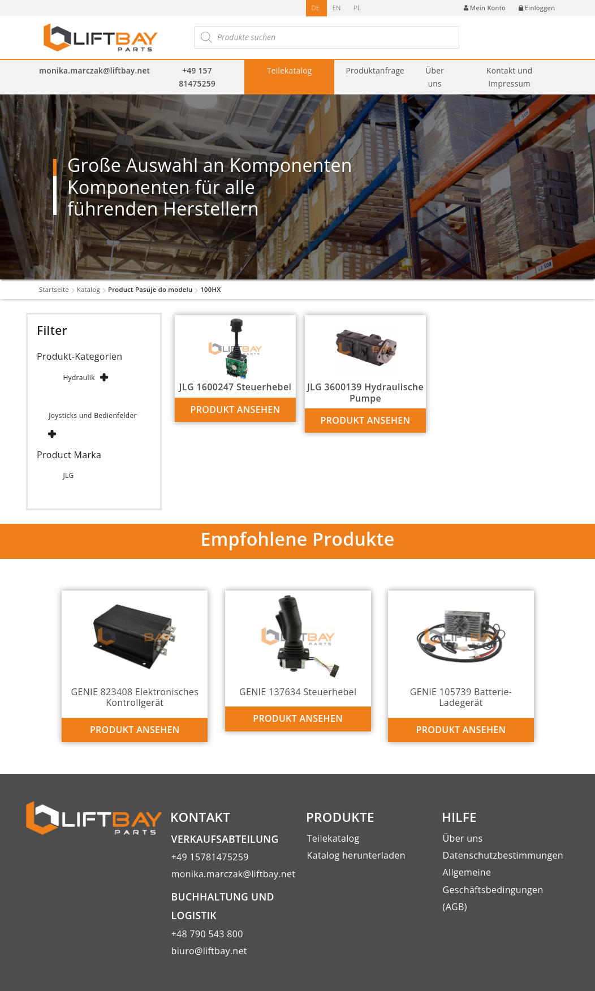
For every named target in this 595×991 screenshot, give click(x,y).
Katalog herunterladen (356, 855)
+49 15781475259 (210, 857)
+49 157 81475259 (197, 77)
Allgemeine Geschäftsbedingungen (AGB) (493, 889)
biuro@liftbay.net (209, 951)
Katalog (88, 289)
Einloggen (537, 8)
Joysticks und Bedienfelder (93, 415)
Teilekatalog (289, 70)
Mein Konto (485, 8)
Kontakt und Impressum (509, 77)
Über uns (434, 77)
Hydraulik (78, 377)
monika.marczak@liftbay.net (94, 70)
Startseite (54, 289)
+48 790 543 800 (207, 934)
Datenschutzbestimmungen (503, 855)
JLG (68, 475)
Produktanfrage (375, 70)
